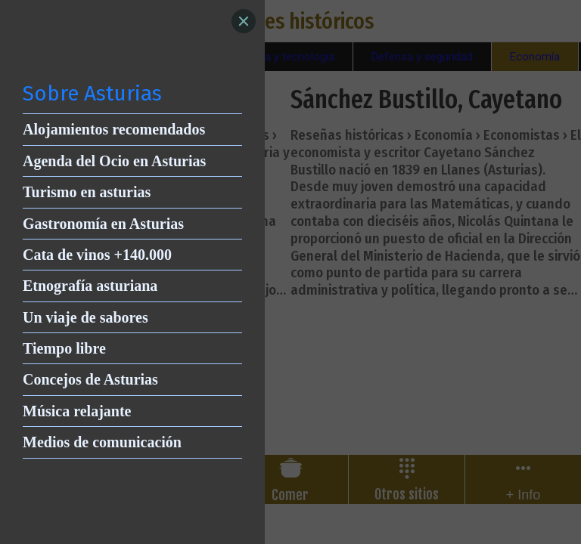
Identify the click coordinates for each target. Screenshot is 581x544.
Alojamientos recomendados (114, 129)
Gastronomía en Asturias (103, 223)
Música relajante (77, 411)
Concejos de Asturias (90, 379)
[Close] (243, 21)
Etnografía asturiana (90, 285)
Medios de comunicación (102, 442)
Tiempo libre (64, 348)
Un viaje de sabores (85, 317)
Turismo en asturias (87, 192)
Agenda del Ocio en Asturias (114, 161)
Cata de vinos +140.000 (97, 254)
